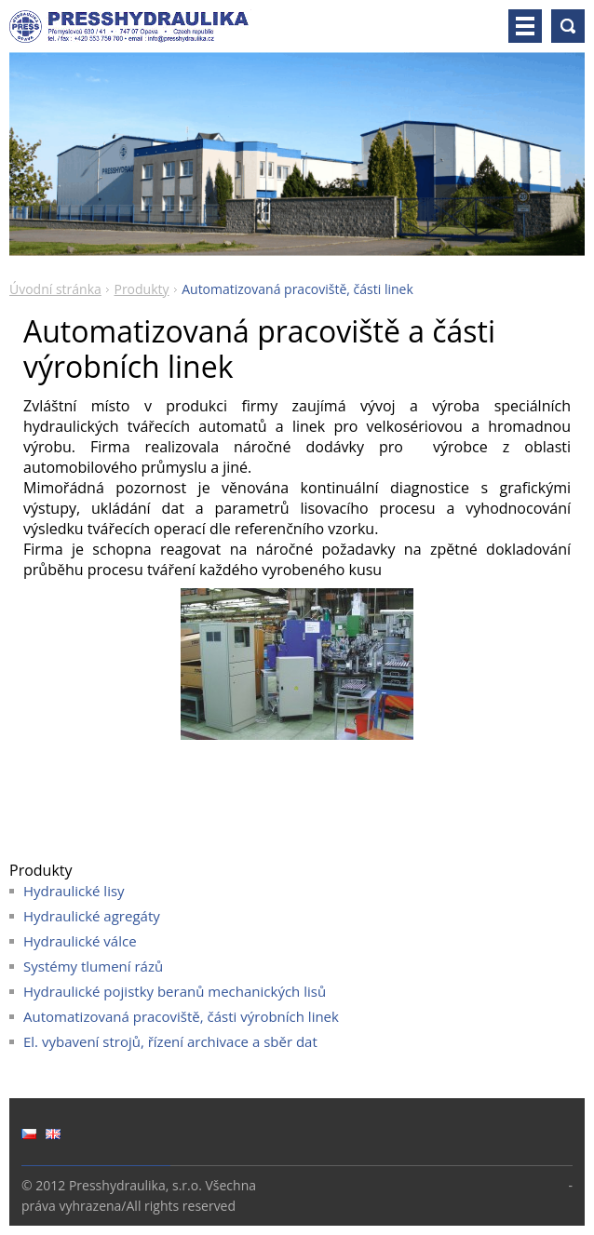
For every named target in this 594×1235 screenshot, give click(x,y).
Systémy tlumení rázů (93, 966)
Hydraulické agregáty (91, 915)
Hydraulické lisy (74, 890)
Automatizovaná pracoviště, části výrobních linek (181, 1016)
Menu (525, 26)
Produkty (141, 289)
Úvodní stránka (55, 289)
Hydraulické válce (80, 941)
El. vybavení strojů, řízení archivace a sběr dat (170, 1041)
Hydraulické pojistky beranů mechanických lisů (174, 991)
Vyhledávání (568, 26)
